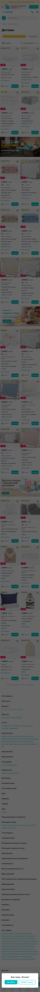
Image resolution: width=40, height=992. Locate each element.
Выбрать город (27, 982)
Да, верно (11, 982)
